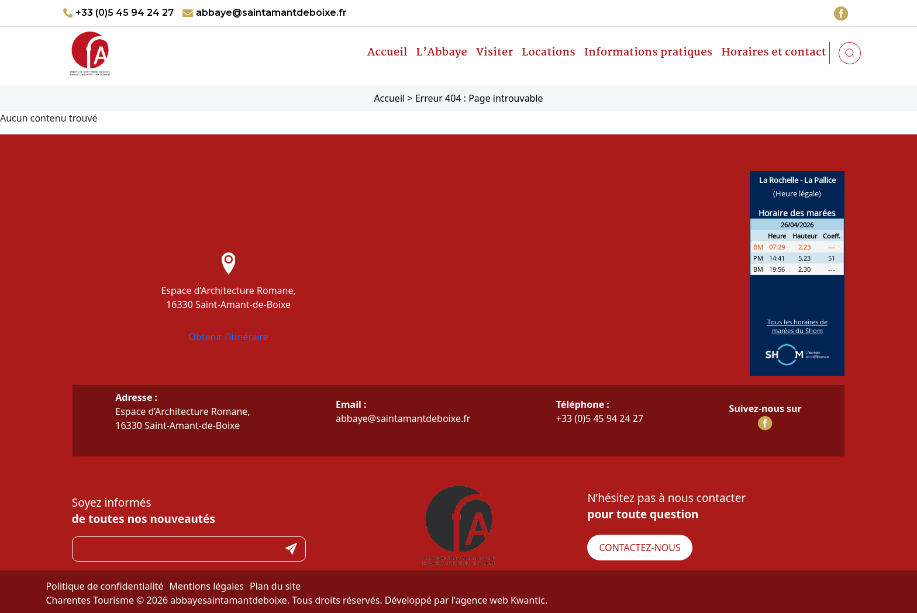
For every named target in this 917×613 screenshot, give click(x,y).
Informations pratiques (648, 52)
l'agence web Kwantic (498, 600)
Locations (548, 52)
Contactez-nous (639, 547)
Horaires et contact (773, 52)
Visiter (494, 52)
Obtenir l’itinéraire (228, 336)
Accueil (387, 52)
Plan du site (275, 586)
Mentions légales (206, 586)
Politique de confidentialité (104, 586)
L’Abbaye (442, 52)
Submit (291, 549)
